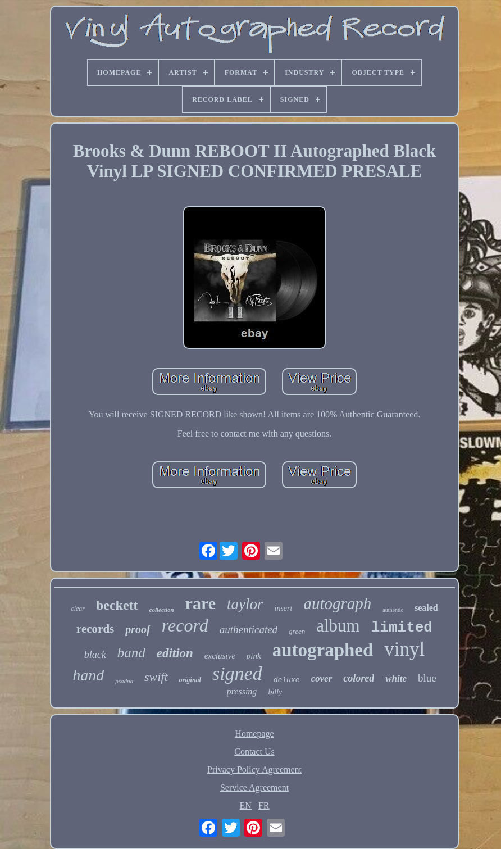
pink (254, 655)
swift (156, 677)
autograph (337, 603)
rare (200, 603)
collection (161, 609)
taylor (245, 604)
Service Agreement (254, 787)
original (190, 680)
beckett (117, 605)
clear (78, 608)
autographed (323, 650)
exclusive (219, 655)
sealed (426, 607)
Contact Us (254, 751)
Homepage (254, 733)
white (396, 678)
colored (358, 678)
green (297, 631)
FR (264, 805)
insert (284, 608)
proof (137, 629)
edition (175, 653)
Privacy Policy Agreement (254, 769)
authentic (392, 610)
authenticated (248, 629)
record (185, 625)
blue (427, 678)
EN (246, 805)
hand (88, 675)
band (131, 652)
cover (322, 678)
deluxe (287, 680)
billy (275, 692)
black (95, 654)
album (338, 625)
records (95, 628)
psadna (124, 681)
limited (401, 627)
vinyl (404, 649)
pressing (242, 691)
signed (237, 673)
